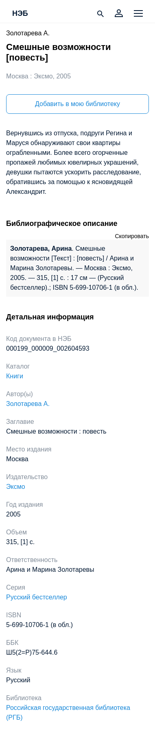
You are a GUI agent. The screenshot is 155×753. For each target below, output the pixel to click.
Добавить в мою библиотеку (77, 103)
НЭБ (20, 13)
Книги (14, 376)
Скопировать (132, 236)
